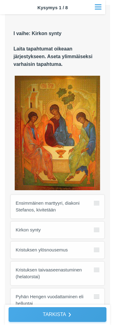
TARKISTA (54, 314)
